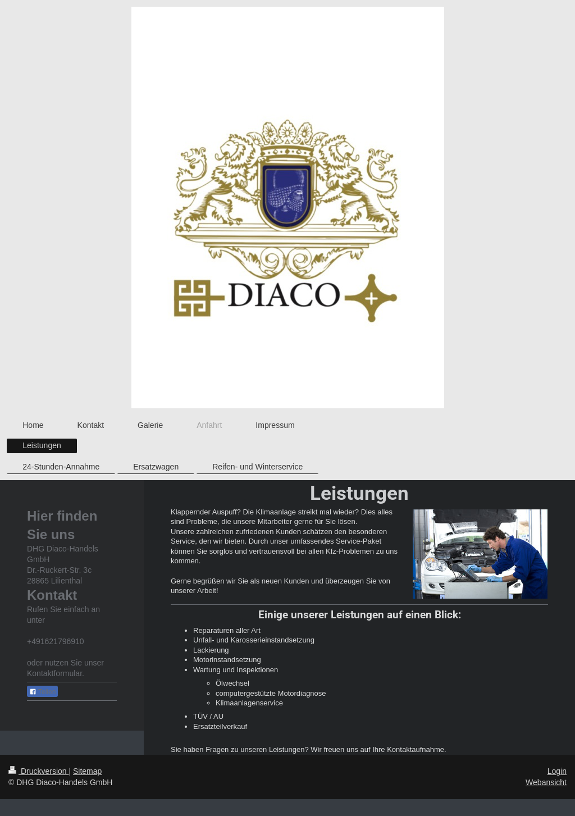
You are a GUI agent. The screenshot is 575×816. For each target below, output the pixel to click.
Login (557, 771)
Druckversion (38, 771)
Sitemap (87, 771)
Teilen (42, 692)
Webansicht (546, 782)
